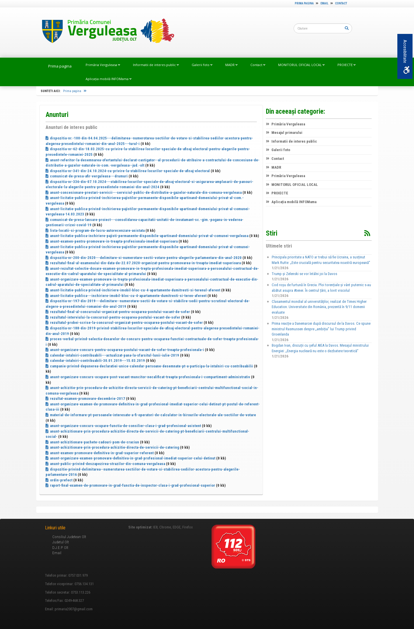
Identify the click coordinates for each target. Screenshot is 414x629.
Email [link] (324, 3)
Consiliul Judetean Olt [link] (69, 537)
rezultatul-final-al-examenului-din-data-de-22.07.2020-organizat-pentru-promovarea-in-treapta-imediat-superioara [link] (143, 263)
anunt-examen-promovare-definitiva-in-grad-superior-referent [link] (100, 453)
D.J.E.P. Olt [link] (60, 547)
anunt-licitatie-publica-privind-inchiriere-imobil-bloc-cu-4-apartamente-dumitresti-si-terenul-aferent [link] (133, 290)
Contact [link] (341, 3)
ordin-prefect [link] (59, 480)
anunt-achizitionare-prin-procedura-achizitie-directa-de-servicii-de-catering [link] (112, 447)
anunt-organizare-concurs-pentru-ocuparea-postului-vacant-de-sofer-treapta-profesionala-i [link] (125, 350)
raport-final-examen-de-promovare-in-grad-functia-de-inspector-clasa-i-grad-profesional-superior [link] (130, 485)
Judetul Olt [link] (60, 542)
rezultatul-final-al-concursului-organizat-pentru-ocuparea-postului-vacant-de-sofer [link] (118, 312)
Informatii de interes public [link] (156, 65)
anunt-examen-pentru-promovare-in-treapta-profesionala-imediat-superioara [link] (112, 241)
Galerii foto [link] (202, 65)
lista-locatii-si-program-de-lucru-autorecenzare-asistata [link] (95, 230)
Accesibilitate (406, 57)
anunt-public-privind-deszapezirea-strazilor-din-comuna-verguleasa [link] (105, 464)
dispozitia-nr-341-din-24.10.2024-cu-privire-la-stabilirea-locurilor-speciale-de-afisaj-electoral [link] (128, 171)
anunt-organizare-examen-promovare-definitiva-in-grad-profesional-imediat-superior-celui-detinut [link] (130, 458)
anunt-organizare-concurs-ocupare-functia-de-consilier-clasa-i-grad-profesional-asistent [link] (123, 426)
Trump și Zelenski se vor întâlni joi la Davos (304, 274)
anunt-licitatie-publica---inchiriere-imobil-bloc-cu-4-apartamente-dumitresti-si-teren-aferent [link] (126, 295)
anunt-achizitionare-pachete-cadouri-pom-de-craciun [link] (92, 442)
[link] (105, 32)
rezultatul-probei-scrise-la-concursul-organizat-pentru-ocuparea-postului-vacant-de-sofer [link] (124, 322)
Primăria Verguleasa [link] (103, 65)
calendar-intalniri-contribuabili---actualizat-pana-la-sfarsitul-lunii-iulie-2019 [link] (112, 355)
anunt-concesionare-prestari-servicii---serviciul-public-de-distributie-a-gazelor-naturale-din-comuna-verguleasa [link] (144, 192)
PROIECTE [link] (346, 65)
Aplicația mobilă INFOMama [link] (108, 79)
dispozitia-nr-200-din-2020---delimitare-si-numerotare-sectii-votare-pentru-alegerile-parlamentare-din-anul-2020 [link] (144, 257)
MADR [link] (231, 65)
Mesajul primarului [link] (284, 132)
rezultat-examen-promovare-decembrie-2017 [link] (85, 398)
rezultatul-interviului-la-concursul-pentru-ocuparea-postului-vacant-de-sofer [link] (113, 317)
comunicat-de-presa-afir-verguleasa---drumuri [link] (87, 176)
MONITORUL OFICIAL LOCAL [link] (301, 65)
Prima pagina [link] (304, 3)
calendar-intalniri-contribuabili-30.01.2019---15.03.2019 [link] (95, 360)
